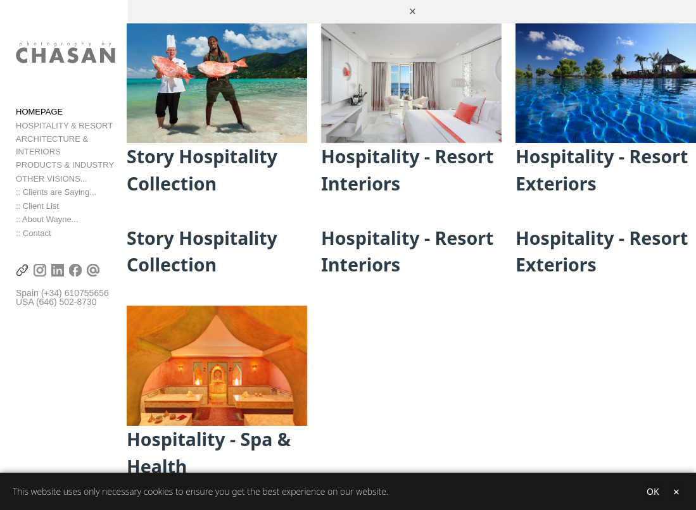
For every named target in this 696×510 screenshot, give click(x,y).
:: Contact (33, 225)
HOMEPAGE (39, 116)
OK (653, 491)
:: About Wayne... (47, 211)
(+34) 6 (55, 285)
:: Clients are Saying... (56, 184)
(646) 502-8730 (66, 295)
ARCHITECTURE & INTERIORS (76, 144)
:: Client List (37, 198)
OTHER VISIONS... (51, 171)
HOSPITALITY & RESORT (64, 130)
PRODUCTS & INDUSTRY (65, 157)
